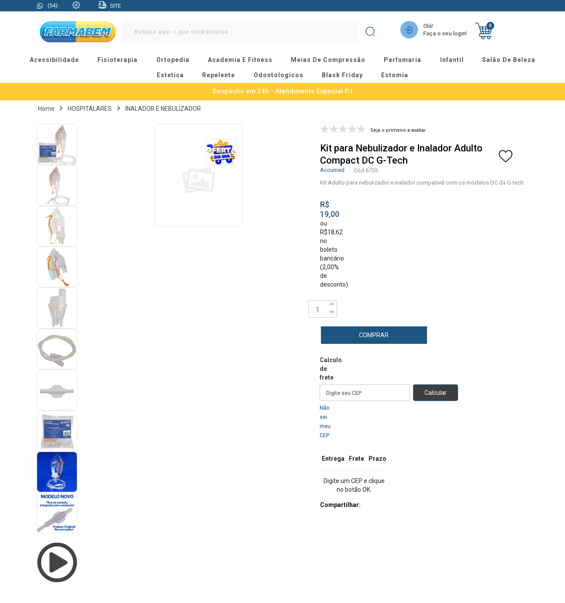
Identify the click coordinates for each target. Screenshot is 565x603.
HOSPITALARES (90, 108)
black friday (342, 74)
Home (46, 108)
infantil (451, 59)
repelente (219, 74)
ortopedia (173, 59)
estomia (394, 74)
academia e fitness (241, 59)
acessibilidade (55, 59)
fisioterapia (118, 59)
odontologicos (278, 74)
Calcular (435, 391)
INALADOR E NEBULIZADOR (163, 108)
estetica (171, 74)
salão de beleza (508, 59)
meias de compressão (328, 59)
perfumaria (402, 59)
